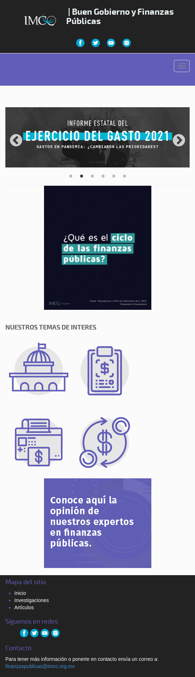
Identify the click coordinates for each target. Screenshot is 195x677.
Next (179, 141)
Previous (16, 141)
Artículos (24, 607)
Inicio (20, 593)
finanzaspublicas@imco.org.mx (40, 666)
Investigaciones (31, 600)
